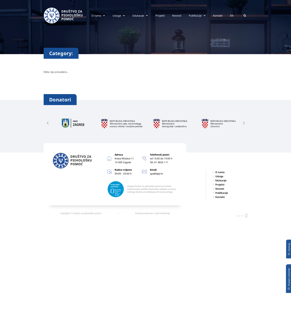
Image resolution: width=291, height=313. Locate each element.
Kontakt (218, 15)
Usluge (119, 15)
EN (231, 15)
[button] (245, 15)
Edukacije (140, 15)
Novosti (176, 15)
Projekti (160, 15)
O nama (98, 15)
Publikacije (197, 15)
